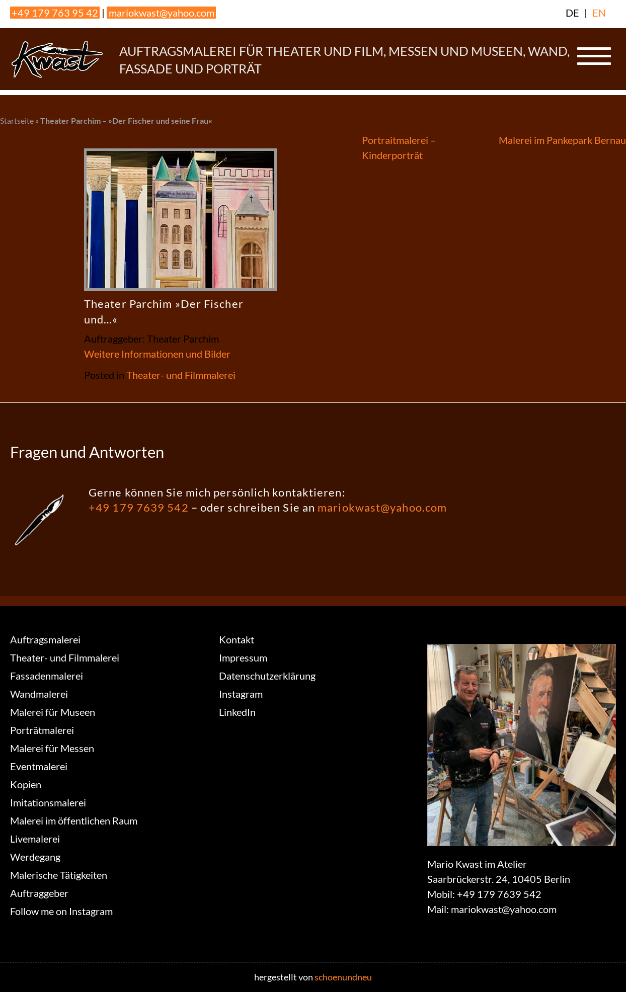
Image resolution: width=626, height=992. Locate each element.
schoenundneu (343, 976)
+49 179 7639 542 (139, 507)
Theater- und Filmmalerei (181, 375)
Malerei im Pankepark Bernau (562, 140)
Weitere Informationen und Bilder (157, 354)
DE (572, 13)
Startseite (17, 120)
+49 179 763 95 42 (55, 13)
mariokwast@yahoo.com (161, 13)
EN (599, 13)
